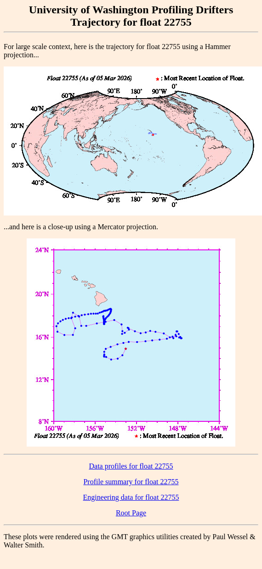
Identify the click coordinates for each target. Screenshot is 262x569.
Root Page (131, 513)
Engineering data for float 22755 (131, 497)
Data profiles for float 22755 (131, 466)
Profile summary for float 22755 (130, 482)
